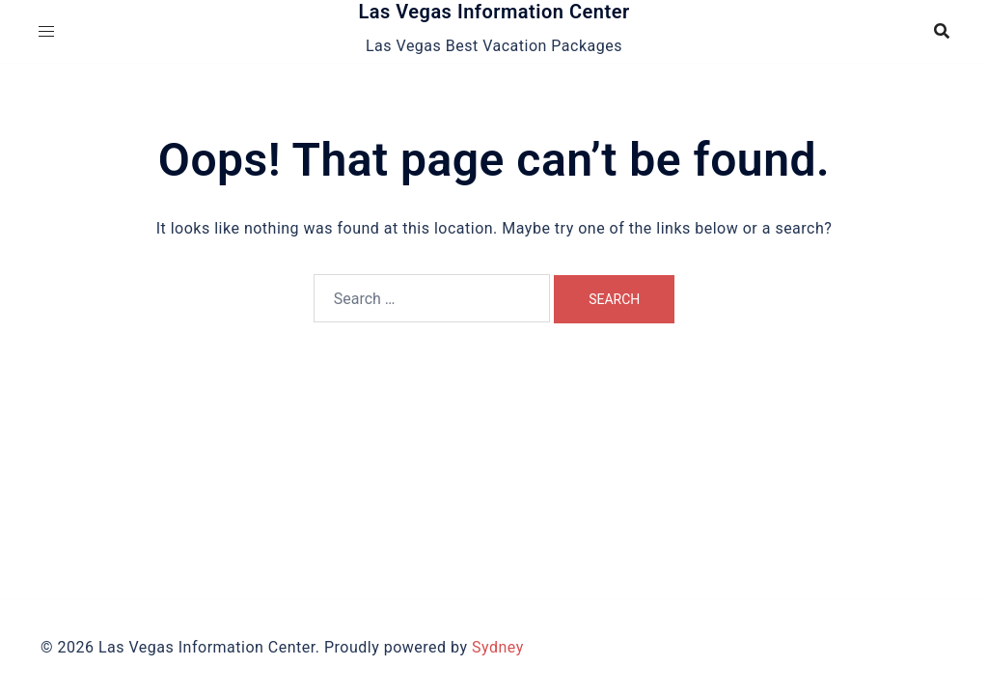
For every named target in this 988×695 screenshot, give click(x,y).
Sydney (498, 647)
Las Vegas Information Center (493, 11)
